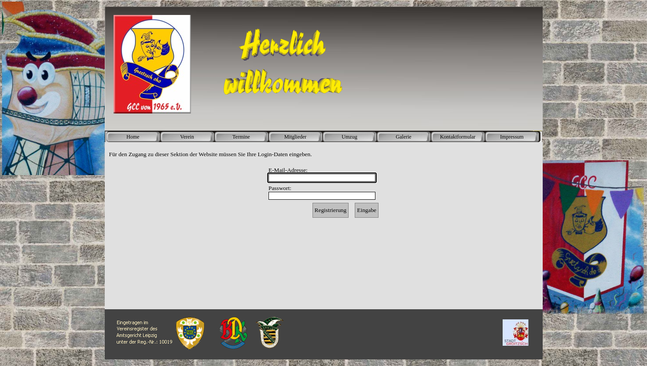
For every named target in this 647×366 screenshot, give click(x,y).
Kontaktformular (458, 137)
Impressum (511, 137)
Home (132, 137)
